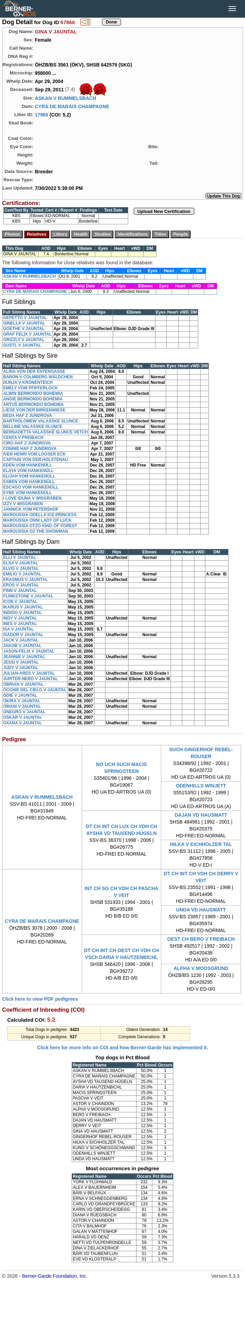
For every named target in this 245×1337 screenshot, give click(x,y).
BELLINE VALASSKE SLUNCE (32, 426)
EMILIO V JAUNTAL (22, 574)
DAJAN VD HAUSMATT (201, 815)
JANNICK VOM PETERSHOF (31, 509)
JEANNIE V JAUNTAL (24, 656)
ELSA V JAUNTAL (20, 563)
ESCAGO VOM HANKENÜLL (31, 487)
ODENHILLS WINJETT (201, 785)
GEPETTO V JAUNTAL (25, 317)
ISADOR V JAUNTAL (23, 634)
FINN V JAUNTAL (20, 590)
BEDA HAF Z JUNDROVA (27, 415)
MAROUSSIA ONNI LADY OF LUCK (37, 520)
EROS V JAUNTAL (21, 585)
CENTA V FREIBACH (23, 437)
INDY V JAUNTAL (20, 618)
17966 (41, 115)
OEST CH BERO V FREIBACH (201, 939)
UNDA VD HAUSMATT (201, 909)
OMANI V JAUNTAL (22, 706)
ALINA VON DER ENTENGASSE (34, 371)
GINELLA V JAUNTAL (24, 323)
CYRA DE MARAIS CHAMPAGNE (72, 106)
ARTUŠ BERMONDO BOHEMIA (33, 404)
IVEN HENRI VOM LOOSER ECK (34, 454)
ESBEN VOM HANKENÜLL (29, 481)
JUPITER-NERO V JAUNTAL (30, 678)
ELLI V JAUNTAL (19, 557)
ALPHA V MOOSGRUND (201, 968)
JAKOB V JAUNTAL (22, 645)
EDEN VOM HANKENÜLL (27, 465)
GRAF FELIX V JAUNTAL (27, 334)
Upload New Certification (164, 211)
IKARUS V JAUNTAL (23, 607)
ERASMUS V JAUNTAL (25, 579)
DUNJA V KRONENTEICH (28, 382)
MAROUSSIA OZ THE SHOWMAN (35, 531)
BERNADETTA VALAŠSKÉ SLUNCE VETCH (45, 432)
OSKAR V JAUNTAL (22, 717)
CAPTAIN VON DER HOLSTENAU (35, 459)
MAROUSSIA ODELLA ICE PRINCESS (39, 514)
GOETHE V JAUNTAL (23, 328)
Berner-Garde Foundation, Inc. (55, 1276)
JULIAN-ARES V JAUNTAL (29, 673)
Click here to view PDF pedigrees (40, 999)
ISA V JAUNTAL (18, 629)
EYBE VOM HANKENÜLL (27, 492)
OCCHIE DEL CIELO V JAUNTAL (35, 689)
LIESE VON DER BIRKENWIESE (34, 410)
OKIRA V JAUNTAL (21, 700)
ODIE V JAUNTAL (20, 695)
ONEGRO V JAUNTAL (24, 712)
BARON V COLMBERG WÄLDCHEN (38, 377)
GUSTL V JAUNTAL (22, 345)
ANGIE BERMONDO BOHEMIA (33, 399)
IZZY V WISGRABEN (23, 503)
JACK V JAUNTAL (20, 640)
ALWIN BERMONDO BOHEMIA (33, 393)
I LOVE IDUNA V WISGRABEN (32, 498)
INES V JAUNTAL (20, 623)
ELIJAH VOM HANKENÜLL (29, 476)
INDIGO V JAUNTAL (22, 612)
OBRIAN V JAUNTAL (23, 684)
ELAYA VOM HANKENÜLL (28, 470)
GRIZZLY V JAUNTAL (23, 339)
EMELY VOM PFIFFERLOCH (30, 388)
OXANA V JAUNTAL (22, 723)
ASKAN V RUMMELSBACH (65, 98)
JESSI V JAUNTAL (21, 662)
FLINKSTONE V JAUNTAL (28, 596)
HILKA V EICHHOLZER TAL (201, 844)
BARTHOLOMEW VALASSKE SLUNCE (40, 421)
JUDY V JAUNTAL (20, 667)
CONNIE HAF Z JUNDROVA (30, 448)
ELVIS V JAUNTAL (21, 568)
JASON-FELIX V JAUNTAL (28, 651)
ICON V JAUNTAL (20, 601)
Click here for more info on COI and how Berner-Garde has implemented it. (122, 1047)
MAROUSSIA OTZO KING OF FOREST (40, 525)
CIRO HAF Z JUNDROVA (27, 443)
